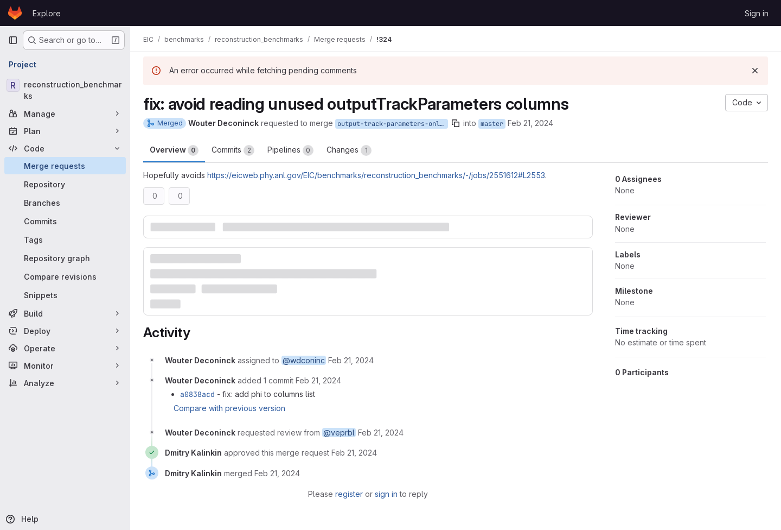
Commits (233, 150)
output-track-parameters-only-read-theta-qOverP (392, 123)
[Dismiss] (754, 70)
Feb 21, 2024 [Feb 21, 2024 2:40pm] (530, 123)
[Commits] (65, 221)
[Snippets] (65, 295)
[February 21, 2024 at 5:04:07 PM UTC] (277, 473)
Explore (47, 13)
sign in (386, 494)
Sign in (757, 13)
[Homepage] (15, 13)
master (492, 123)
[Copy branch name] (455, 123)
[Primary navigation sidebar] (13, 40)
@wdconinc (304, 360)
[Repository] (65, 184)
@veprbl (339, 432)
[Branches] (65, 202)
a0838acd (197, 394)
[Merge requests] (65, 165)
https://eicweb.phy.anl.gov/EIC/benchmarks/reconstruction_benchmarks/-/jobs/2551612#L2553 (376, 175)
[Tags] (65, 239)
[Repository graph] (65, 258)
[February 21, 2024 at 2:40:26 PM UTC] (351, 360)
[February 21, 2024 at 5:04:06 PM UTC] (354, 452)
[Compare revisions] (65, 276)
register (349, 494)
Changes (349, 150)
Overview (174, 150)
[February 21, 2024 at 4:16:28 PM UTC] (381, 432)
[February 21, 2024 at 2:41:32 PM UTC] (318, 380)
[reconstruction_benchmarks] (65, 90)
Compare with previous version (229, 408)
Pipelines (290, 150)
